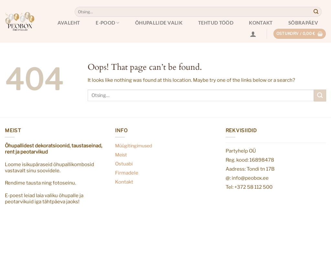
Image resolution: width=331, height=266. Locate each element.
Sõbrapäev (303, 23)
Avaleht (69, 23)
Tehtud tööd (215, 23)
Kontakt (260, 23)
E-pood (107, 23)
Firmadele (126, 173)
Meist (121, 155)
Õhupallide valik (158, 23)
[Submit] (316, 12)
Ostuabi (124, 164)
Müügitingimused (133, 146)
